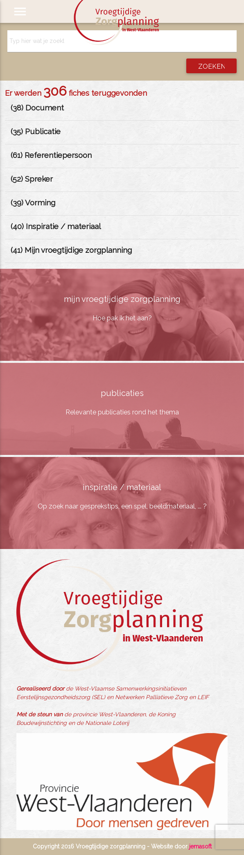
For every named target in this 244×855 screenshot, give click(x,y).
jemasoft (200, 846)
